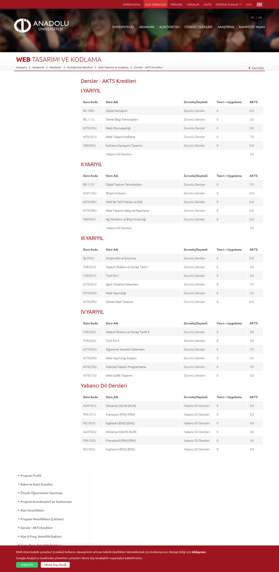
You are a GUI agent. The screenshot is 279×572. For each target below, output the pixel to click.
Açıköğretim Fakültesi (80, 67)
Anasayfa (21, 67)
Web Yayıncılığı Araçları (121, 358)
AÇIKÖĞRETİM (169, 27)
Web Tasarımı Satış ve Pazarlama (127, 210)
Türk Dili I (112, 275)
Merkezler (186, 510)
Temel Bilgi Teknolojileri (122, 119)
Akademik (38, 67)
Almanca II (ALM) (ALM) (121, 431)
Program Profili (30, 82)
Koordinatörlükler (190, 515)
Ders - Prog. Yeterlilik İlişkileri (40, 152)
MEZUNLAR (193, 4)
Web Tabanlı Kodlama (120, 136)
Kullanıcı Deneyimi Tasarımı (124, 145)
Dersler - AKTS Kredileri (148, 67)
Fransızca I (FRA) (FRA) (120, 414)
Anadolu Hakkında (26, 505)
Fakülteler (55, 67)
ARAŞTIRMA (226, 27)
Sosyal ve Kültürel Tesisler (236, 505)
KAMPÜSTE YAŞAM (252, 27)
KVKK (249, 4)
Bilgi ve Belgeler (26, 535)
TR (252, 17)
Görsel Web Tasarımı (119, 301)
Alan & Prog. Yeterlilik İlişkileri (40, 143)
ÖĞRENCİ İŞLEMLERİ (198, 27)
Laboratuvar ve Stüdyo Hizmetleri (200, 540)
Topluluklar (227, 530)
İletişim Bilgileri (25, 545)
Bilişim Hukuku (116, 193)
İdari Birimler (24, 515)
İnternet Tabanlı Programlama (126, 366)
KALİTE (207, 4)
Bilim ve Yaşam (188, 545)
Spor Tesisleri (229, 525)
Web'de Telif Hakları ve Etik (124, 202)
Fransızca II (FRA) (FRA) (121, 440)
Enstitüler (63, 510)
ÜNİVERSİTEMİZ (123, 27)
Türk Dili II (112, 340)
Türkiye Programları (110, 515)
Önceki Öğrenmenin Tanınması (41, 100)
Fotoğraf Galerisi (231, 545)
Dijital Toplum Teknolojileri (124, 184)
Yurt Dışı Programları (110, 525)
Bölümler (21, 520)
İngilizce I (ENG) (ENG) (120, 423)
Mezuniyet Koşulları (34, 169)
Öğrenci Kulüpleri (231, 535)
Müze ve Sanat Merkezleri (236, 520)
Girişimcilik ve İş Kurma (121, 258)
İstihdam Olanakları (33, 187)
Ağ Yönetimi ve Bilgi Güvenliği (126, 219)
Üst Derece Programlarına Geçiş (42, 178)
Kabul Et (27, 565)
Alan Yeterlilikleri (32, 117)
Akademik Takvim (108, 535)
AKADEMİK (146, 27)
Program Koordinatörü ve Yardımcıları (46, 109)
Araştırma (104, 520)
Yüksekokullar (65, 520)
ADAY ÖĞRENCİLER (155, 4)
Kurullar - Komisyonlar (29, 525)
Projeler (185, 520)
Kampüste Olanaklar (233, 540)
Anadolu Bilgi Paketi (151, 515)
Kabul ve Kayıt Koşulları (36, 91)
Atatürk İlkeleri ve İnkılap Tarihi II (127, 332)
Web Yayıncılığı (116, 293)
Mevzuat (21, 540)
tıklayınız (198, 552)
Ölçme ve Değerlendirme (37, 161)
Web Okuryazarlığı (118, 128)
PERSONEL (176, 4)
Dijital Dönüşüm (116, 110)
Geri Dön (256, 68)
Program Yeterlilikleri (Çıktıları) (41, 126)
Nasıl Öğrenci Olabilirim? (112, 530)
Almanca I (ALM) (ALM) (121, 405)
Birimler (185, 505)
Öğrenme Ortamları (109, 540)
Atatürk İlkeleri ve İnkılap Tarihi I (127, 267)
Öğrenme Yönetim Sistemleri (125, 349)
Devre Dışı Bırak (55, 565)
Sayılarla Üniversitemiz (29, 510)
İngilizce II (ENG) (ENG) (120, 449)
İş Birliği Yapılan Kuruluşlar (32, 530)
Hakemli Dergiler (190, 525)
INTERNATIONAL (132, 4)
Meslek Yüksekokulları (70, 515)
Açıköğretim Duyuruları (112, 505)
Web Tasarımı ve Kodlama (113, 67)
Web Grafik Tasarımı (119, 375)
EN (260, 17)
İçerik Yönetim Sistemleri (122, 284)
